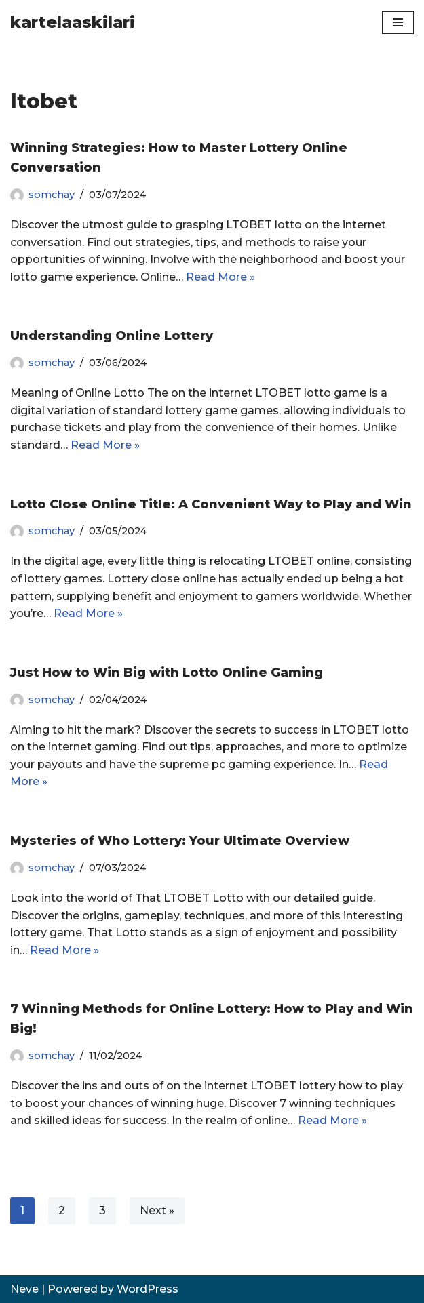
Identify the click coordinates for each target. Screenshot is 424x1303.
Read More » (220, 276)
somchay (51, 194)
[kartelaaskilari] (72, 22)
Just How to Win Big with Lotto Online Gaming (166, 672)
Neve (24, 1289)
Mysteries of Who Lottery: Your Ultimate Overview (179, 840)
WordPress (147, 1289)
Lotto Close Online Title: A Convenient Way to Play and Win (211, 504)
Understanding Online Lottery (111, 335)
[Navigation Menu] (398, 22)
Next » (157, 1210)
